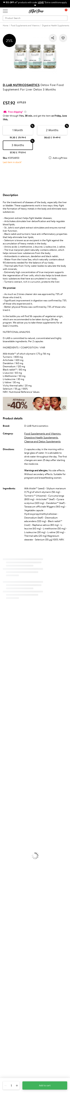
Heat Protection (8, 795)
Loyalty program (11, 979)
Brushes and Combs (10, 792)
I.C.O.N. (4, 653)
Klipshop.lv (8, 993)
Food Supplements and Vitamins (42, 433)
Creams (4, 788)
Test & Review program (15, 972)
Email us (7, 1056)
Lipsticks (4, 858)
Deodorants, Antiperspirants (14, 821)
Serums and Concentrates (13, 810)
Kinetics (4, 726)
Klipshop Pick (10, 983)
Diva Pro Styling (8, 708)
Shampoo (5, 774)
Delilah (3, 635)
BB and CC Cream (9, 847)
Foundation (6, 832)
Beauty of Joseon (9, 660)
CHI (2, 733)
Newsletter (9, 1018)
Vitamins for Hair (9, 861)
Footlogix (5, 730)
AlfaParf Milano (8, 744)
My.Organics (6, 664)
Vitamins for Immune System (15, 883)
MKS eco (4, 722)
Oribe (3, 719)
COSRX (4, 675)
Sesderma (5, 642)
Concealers (6, 839)
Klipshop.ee (9, 1000)
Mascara (4, 850)
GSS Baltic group (12, 989)
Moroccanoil (6, 693)
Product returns (11, 894)
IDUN (3, 752)
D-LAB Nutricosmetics (21, 85)
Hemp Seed (6, 646)
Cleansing (5, 814)
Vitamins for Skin (9, 872)
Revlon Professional (10, 715)
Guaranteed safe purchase (16, 902)
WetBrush (5, 748)
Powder (4, 843)
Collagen (4, 865)
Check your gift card (13, 958)
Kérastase (5, 638)
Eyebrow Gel (6, 836)
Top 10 (6, 975)
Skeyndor (5, 704)
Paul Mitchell (7, 755)
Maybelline (5, 657)
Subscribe (11, 1037)
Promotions (10, 968)
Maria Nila (5, 712)
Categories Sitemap (13, 933)
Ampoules (5, 785)
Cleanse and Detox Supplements (42, 441)
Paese (3, 690)
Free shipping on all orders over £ (22, 891)
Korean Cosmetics (9, 828)
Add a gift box (60, 158)
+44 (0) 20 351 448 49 (15, 1050)
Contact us (8, 943)
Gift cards (8, 954)
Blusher (4, 854)
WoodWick (5, 668)
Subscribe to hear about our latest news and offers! (29, 1022)
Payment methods (12, 947)
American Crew (8, 763)
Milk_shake (5, 627)
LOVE (41, 2)
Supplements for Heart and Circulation (20, 887)
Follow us (7, 1069)
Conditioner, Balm (9, 777)
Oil (1, 781)
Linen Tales (5, 671)
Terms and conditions (14, 915)
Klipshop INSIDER (12, 926)
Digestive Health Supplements (41, 437)
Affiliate (7, 929)
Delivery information (14, 950)
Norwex (4, 682)
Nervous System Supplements (15, 880)
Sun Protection (8, 825)
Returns (7, 962)
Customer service (13, 940)
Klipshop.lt (8, 997)
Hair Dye (5, 799)
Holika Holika (7, 737)
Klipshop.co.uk (11, 911)
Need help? (9, 1046)
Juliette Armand (8, 624)
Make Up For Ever (9, 759)
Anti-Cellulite (7, 817)
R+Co (3, 741)
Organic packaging (12, 898)
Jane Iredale (6, 649)
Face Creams (7, 803)
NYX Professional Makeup (13, 679)
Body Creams (7, 807)
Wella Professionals (10, 700)
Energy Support (8, 869)
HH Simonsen (7, 686)
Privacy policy (10, 918)
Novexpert (5, 766)
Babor (3, 631)
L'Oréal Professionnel (11, 697)
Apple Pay (8, 922)
